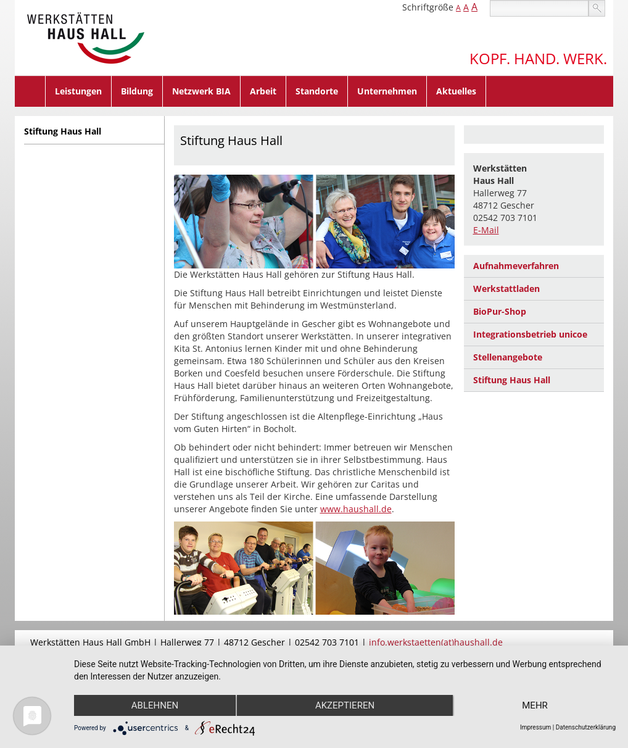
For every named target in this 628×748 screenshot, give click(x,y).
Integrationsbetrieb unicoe (530, 334)
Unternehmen (387, 91)
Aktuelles (456, 91)
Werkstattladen (506, 288)
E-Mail (486, 230)
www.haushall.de (356, 509)
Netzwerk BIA (201, 91)
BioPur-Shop (499, 311)
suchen (597, 8)
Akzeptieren (344, 705)
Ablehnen (154, 705)
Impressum (535, 727)
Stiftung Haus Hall (62, 131)
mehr (535, 705)
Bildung (137, 91)
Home (30, 91)
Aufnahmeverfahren (516, 266)
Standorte (316, 91)
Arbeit (263, 91)
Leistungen (78, 91)
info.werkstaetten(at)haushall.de (436, 642)
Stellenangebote (507, 357)
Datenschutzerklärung (586, 727)
